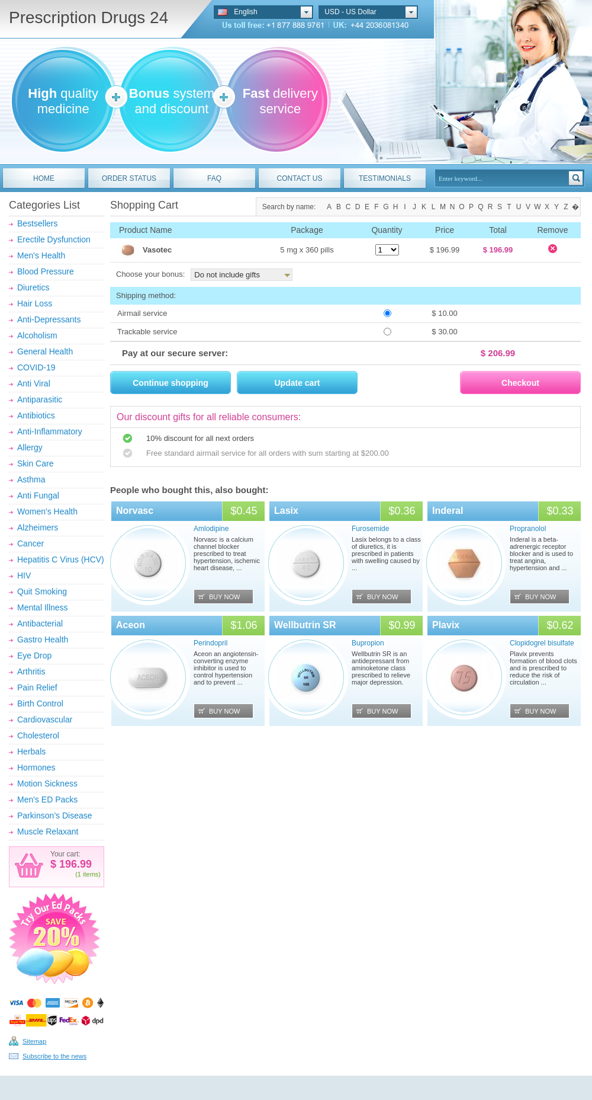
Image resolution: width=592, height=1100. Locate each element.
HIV (24, 575)
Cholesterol (38, 735)
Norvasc (134, 511)
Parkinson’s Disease (54, 815)
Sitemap (34, 1041)
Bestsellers (37, 223)
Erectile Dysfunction (54, 239)
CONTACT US (300, 178)
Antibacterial (40, 623)
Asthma (31, 479)
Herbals (31, 751)
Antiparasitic (39, 399)
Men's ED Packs (47, 799)
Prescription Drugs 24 (88, 17)
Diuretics (33, 287)
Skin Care (35, 463)
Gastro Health (42, 639)
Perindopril (210, 643)
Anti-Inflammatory (49, 431)
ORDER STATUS (129, 178)
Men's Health (41, 255)
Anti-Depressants (49, 319)
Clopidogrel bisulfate (542, 643)
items (90, 874)
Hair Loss (34, 303)
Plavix (445, 625)
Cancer (30, 543)
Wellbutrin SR (305, 625)
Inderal (447, 511)
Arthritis (31, 671)
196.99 (74, 864)
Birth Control (40, 703)
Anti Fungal (38, 495)
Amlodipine (211, 529)
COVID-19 (36, 367)
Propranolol (528, 529)
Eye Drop (34, 655)
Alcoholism (37, 335)
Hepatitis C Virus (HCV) (60, 559)
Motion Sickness (47, 783)
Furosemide (370, 529)
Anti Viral (33, 383)
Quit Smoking (42, 591)
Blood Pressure (45, 271)
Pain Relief (37, 687)
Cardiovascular (44, 719)
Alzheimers (37, 527)
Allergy (30, 447)
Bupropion (368, 643)
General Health (45, 351)
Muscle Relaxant (48, 831)
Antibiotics (36, 415)
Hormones (36, 767)
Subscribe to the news (54, 1056)
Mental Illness (42, 607)
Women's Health (47, 511)
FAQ (214, 178)
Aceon (130, 625)
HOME (43, 178)
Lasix (286, 511)
